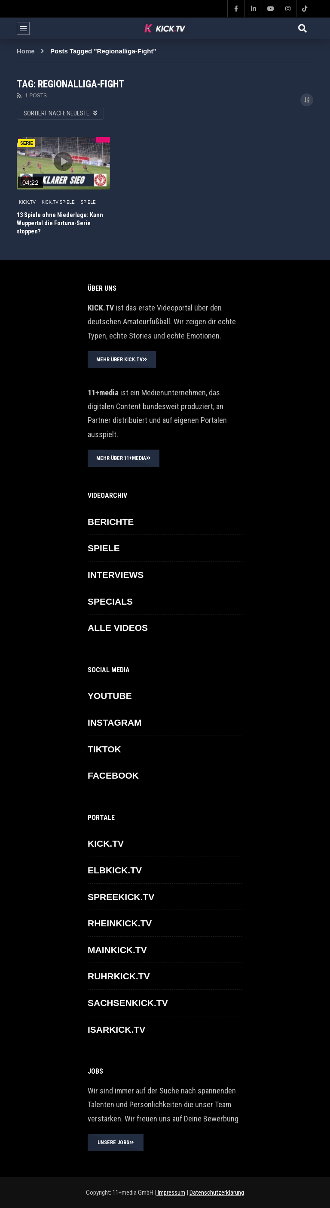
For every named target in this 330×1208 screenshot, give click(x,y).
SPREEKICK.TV (121, 897)
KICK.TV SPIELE (58, 202)
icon (63, 161)
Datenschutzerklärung (216, 1192)
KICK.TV (27, 202)
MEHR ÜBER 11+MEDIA (123, 458)
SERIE (26, 143)
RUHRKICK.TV (119, 976)
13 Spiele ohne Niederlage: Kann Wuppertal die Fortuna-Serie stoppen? (60, 223)
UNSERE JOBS (116, 1143)
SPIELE (88, 202)
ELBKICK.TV (115, 870)
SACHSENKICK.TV (128, 1003)
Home (26, 51)
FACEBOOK (113, 775)
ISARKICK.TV (116, 1029)
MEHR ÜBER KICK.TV (121, 360)
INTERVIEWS (116, 575)
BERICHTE (111, 522)
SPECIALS (110, 601)
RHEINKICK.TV (120, 923)
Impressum (170, 1192)
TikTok (104, 749)
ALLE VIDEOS (118, 628)
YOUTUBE (110, 696)
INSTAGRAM (115, 722)
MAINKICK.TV (117, 950)
